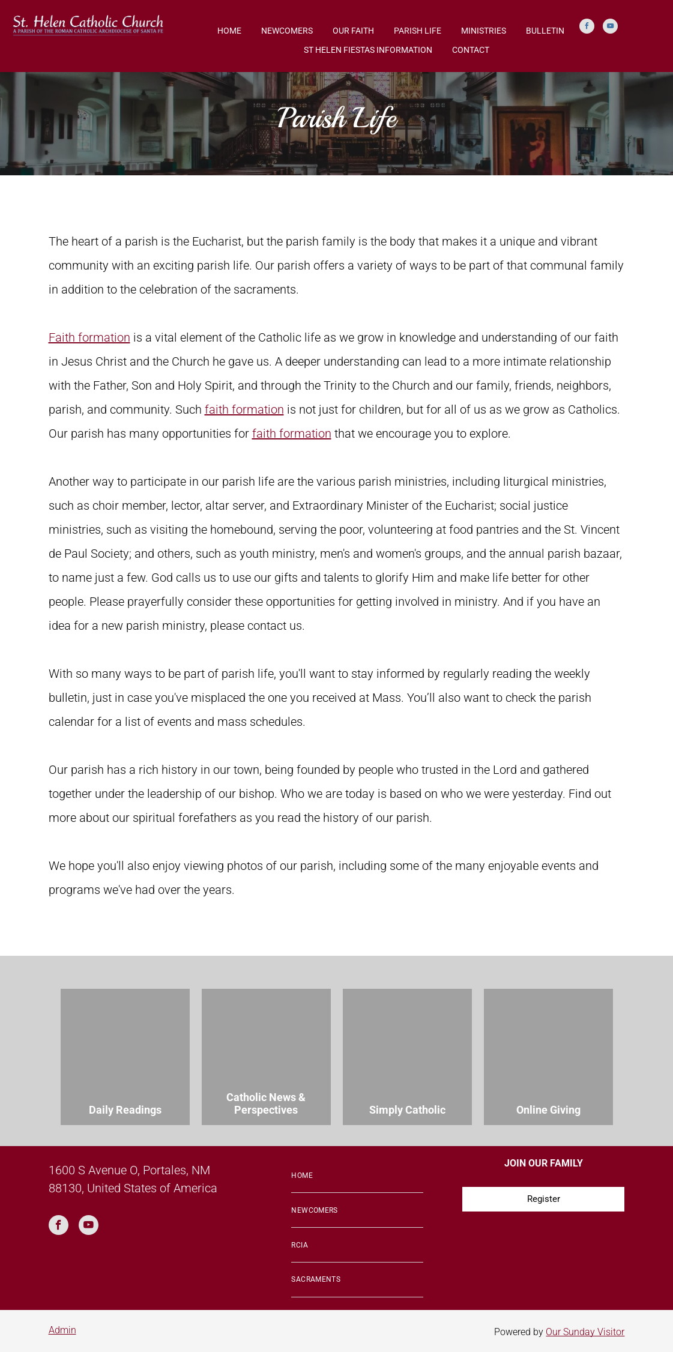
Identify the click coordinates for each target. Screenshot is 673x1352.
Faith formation (89, 337)
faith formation (244, 409)
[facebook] (586, 28)
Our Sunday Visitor (585, 1332)
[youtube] (610, 28)
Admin (62, 1330)
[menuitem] (357, 1176)
